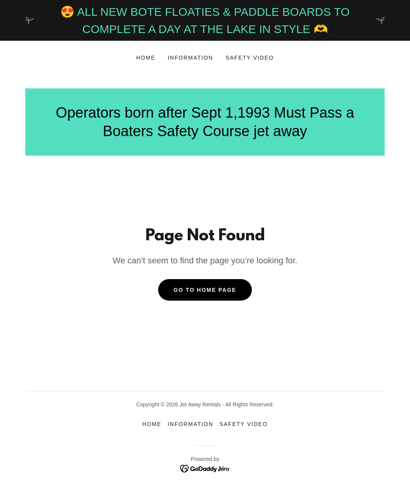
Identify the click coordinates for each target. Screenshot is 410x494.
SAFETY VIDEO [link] (250, 58)
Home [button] (152, 424)
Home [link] (145, 58)
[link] (205, 468)
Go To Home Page (205, 290)
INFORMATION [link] (190, 58)
